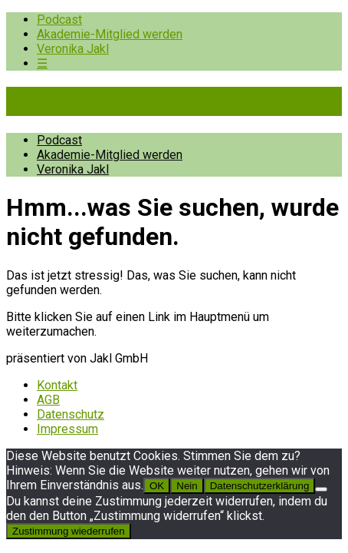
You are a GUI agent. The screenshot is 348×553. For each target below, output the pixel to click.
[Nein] (321, 489)
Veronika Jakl (73, 48)
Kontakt (57, 385)
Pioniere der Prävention (136, 101)
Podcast (59, 19)
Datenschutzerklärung (260, 486)
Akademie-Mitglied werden (109, 34)
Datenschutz (70, 414)
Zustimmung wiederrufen (68, 531)
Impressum (67, 429)
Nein (186, 486)
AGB (48, 399)
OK (156, 486)
